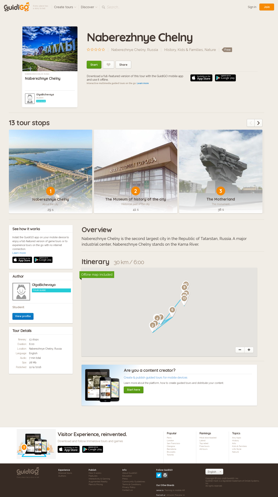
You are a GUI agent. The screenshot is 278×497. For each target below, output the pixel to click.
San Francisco (173, 443)
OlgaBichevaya (45, 94)
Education (127, 476)
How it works (95, 473)
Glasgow (171, 446)
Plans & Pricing (96, 484)
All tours (203, 449)
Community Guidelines (133, 481)
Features (93, 476)
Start (94, 64)
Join (267, 7)
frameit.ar (160, 480)
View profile (23, 268)
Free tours (204, 446)
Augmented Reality (98, 481)
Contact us (127, 490)
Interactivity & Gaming (99, 478)
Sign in (252, 7)
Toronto (170, 454)
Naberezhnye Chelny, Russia (37, 74)
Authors (62, 476)
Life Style (236, 449)
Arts (234, 443)
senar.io (159, 475)
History (170, 50)
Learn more (143, 83)
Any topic (236, 437)
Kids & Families (190, 50)
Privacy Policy (128, 487)
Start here (133, 389)
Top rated (203, 443)
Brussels (171, 452)
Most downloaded (207, 437)
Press (125, 478)
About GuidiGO (129, 473)
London (170, 440)
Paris (169, 437)
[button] (152, 327)
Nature (210, 50)
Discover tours (65, 473)
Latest (202, 440)
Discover (89, 7)
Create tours (65, 7)
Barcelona (171, 449)
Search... (113, 7)
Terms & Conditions (131, 484)
